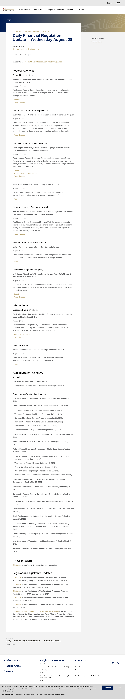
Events (41, 680)
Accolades (78, 670)
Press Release (19, 102)
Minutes (16, 100)
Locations (78, 673)
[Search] (120, 10)
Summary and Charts (21, 334)
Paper (15, 364)
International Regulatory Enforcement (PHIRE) (54, 667)
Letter (15, 261)
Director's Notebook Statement (25, 173)
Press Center (79, 667)
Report (16, 170)
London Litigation (44, 670)
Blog (15, 199)
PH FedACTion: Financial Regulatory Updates (31, 31)
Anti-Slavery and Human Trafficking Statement (89, 676)
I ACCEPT (107, 688)
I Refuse (118, 688)
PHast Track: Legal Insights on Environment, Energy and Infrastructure (56, 676)
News (77, 664)
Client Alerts (43, 664)
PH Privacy (42, 673)
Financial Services (97, 42)
